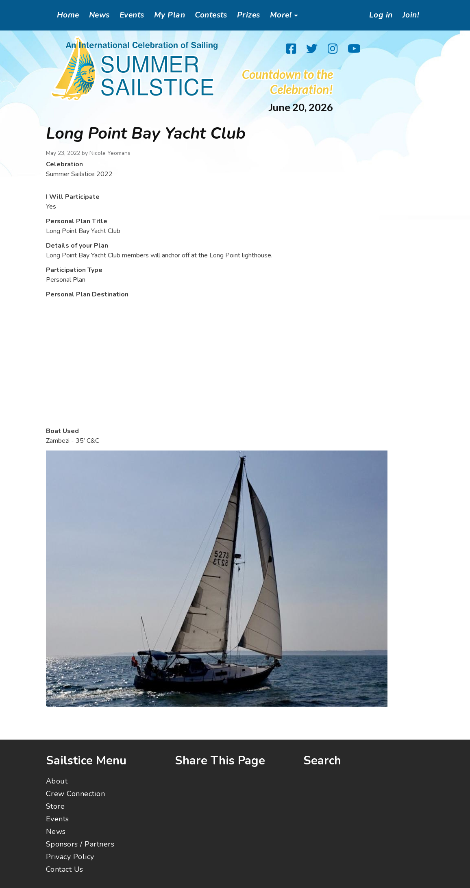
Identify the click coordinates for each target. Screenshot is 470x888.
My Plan (169, 15)
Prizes (248, 15)
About (56, 781)
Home (68, 15)
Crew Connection (75, 794)
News (99, 15)
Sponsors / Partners (80, 844)
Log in (381, 15)
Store (55, 806)
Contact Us (64, 869)
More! (281, 15)
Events (132, 15)
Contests (211, 15)
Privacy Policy (70, 857)
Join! (411, 15)
